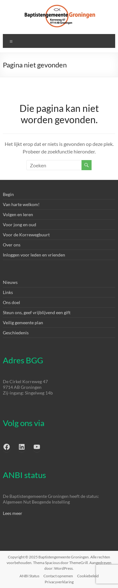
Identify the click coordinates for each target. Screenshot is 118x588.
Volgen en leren (18, 214)
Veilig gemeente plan (23, 322)
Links (8, 292)
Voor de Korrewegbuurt (26, 234)
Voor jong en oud (19, 224)
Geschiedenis (16, 332)
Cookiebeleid (88, 576)
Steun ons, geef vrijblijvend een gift (36, 312)
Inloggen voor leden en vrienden (34, 254)
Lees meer (12, 513)
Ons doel (11, 302)
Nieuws (10, 282)
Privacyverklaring (59, 581)
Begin (8, 194)
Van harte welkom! (21, 204)
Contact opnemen (58, 576)
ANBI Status (29, 576)
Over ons (11, 244)
